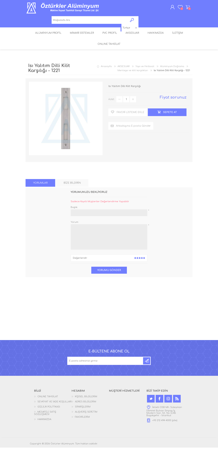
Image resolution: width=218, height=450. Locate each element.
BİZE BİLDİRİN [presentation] (72, 185)
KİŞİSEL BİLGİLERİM (86, 399)
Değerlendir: (80, 260)
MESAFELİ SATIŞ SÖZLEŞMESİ (45, 415)
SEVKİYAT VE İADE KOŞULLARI (54, 404)
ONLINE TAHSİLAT (47, 399)
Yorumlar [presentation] (40, 185)
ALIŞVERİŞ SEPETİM (184, 8)
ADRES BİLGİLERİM (85, 404)
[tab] (40, 185)
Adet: (111, 101)
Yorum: (75, 224)
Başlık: (74, 209)
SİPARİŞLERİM (82, 409)
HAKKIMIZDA (44, 422)
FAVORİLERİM (82, 419)
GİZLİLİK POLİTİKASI (48, 409)
